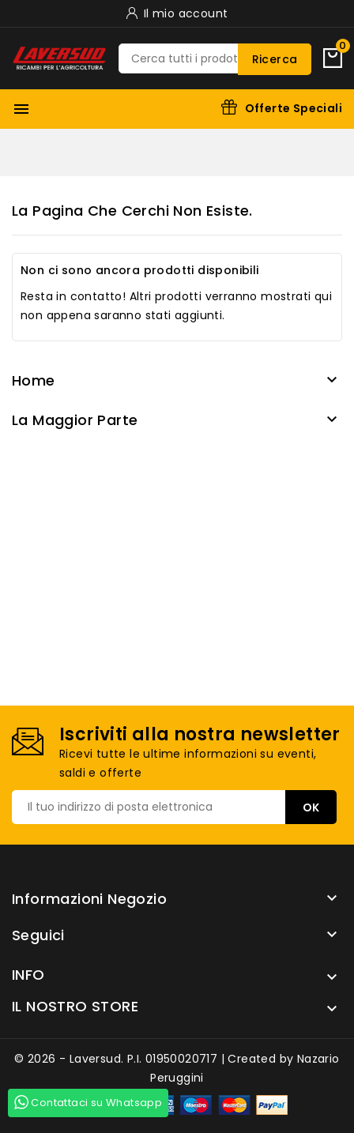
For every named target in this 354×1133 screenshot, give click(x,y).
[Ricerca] (215, 58)
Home (33, 380)
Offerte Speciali (293, 108)
